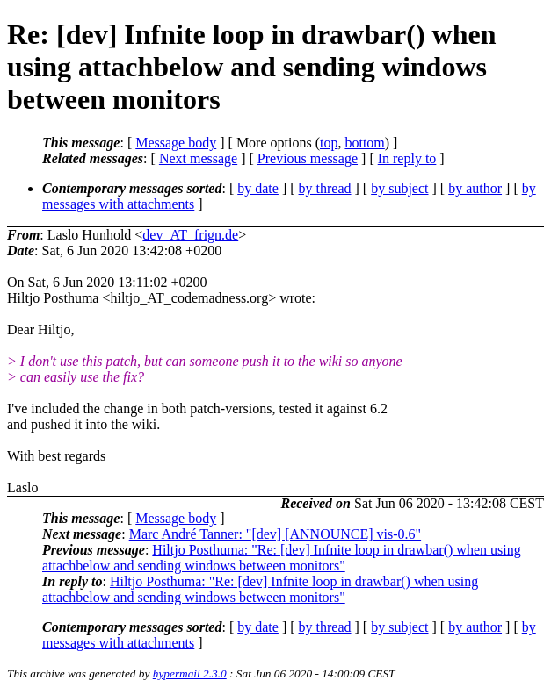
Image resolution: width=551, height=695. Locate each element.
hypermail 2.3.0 (190, 673)
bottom (364, 142)
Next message (198, 158)
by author (475, 188)
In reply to (407, 158)
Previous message (307, 158)
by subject (399, 188)
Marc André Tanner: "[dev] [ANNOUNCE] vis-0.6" (275, 534)
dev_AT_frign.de (190, 234)
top (328, 142)
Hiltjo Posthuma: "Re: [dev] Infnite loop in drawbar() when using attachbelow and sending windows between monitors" (281, 557)
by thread (325, 188)
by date (258, 188)
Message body (175, 142)
